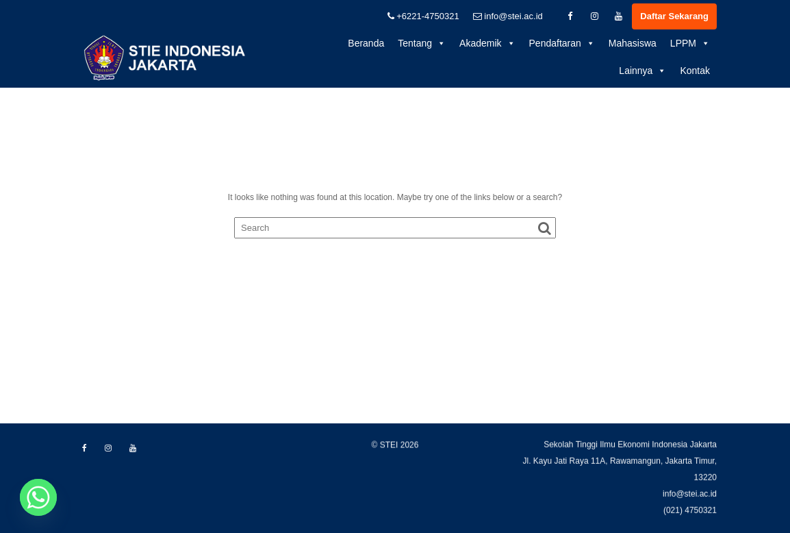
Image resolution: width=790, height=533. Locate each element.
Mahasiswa (633, 43)
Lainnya (642, 70)
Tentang (422, 43)
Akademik (487, 43)
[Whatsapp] (38, 497)
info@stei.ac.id (508, 16)
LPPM (690, 43)
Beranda (366, 43)
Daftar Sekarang (674, 16)
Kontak (695, 70)
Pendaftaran (562, 43)
